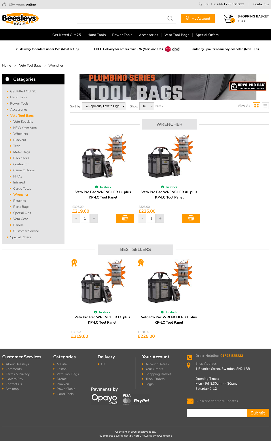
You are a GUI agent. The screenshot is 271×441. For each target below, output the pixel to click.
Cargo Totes (22, 188)
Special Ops (22, 213)
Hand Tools (96, 35)
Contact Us (14, 384)
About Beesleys (17, 364)
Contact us (261, 4)
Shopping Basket (158, 374)
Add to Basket (125, 218)
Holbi (137, 435)
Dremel (62, 379)
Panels (18, 225)
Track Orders (155, 379)
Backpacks (21, 158)
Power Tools (122, 35)
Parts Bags (21, 206)
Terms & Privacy (18, 374)
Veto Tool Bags (177, 35)
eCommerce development (114, 435)
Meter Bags (21, 152)
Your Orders (154, 369)
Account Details (157, 364)
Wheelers (20, 134)
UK (103, 364)
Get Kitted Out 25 (66, 35)
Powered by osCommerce (157, 435)
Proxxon (63, 384)
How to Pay (14, 379)
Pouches (19, 201)
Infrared (19, 182)
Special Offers (207, 35)
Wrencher (20, 194)
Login (150, 384)
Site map (12, 389)
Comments (14, 369)
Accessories (148, 35)
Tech (16, 146)
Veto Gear (20, 219)
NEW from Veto (25, 128)
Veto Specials (23, 121)
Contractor (20, 164)
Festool (62, 369)
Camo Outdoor (24, 170)
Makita (62, 364)
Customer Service (26, 231)
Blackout (19, 140)
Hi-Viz (17, 176)
